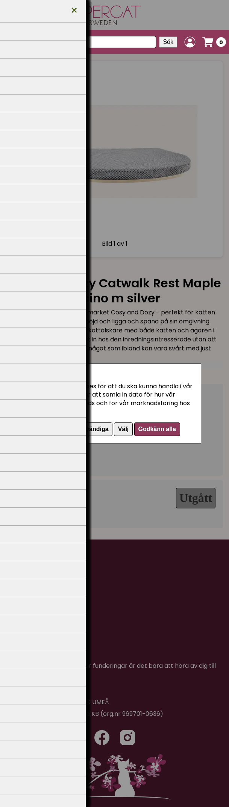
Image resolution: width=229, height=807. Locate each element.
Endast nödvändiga (81, 429)
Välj (123, 429)
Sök (168, 42)
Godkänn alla (157, 429)
